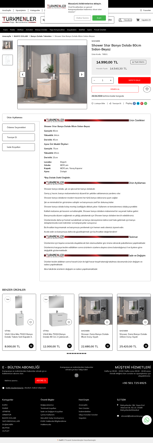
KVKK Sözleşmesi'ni (14, 388)
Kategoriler (35, 10)
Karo (5, 30)
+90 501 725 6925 (134, 383)
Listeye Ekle (98, 106)
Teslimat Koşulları (48, 408)
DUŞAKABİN (7, 424)
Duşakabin (71, 30)
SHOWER (96, 41)
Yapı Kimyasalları (57, 30)
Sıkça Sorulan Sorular (88, 415)
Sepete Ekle (134, 81)
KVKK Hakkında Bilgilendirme (53, 421)
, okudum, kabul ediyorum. (24, 388)
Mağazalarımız (47, 405)
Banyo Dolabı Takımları (41, 36)
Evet (99, 18)
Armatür (29, 30)
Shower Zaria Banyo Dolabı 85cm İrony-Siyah (95, 335)
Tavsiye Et (115, 106)
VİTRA (7, 331)
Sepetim (82, 418)
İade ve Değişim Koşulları (52, 411)
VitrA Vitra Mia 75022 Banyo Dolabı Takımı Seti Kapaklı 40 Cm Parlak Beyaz (19, 335)
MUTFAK (6, 428)
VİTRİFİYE (6, 411)
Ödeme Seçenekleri (16, 127)
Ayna (89, 30)
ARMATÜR (6, 415)
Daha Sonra (82, 18)
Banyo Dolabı (41, 30)
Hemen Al (115, 91)
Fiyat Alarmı (137, 62)
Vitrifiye (20, 30)
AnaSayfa (6, 10)
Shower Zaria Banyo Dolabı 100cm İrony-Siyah (133, 335)
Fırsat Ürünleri (100, 30)
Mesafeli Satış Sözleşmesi (52, 418)
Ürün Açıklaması (14, 117)
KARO (5, 405)
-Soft (60, 440)
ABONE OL (41, 380)
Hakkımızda (46, 424)
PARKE (5, 408)
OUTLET (5, 431)
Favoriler (145, 10)
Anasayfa (6, 36)
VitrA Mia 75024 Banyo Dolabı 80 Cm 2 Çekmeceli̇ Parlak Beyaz (55, 335)
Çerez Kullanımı (47, 415)
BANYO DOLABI (21, 36)
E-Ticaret (67, 440)
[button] (23, 74)
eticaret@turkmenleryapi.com (134, 416)
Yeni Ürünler (84, 408)
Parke (12, 30)
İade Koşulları (13, 147)
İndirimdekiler (85, 411)
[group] (52, 74)
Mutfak (82, 30)
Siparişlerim (21, 10)
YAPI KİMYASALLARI (11, 421)
